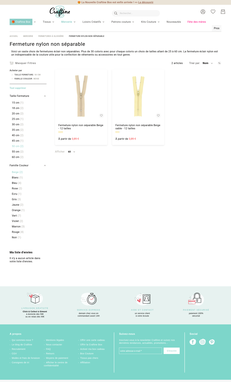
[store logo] (56, 11)
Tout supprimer (18, 88)
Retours (50, 353)
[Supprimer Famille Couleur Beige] (12, 79)
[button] (203, 11)
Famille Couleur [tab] (19, 165)
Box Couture (87, 353)
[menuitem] (47, 22)
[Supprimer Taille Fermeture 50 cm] (12, 75)
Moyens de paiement (57, 358)
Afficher (60, 151)
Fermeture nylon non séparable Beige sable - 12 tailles (138, 127)
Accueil (14, 36)
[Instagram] (202, 342)
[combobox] (134, 11)
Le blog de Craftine (22, 344)
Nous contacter (54, 344)
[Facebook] (193, 342)
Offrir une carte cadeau (92, 340)
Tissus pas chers (89, 358)
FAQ (48, 349)
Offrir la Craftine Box (91, 344)
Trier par (194, 63)
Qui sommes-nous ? (22, 340)
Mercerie (28, 36)
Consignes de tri (20, 362)
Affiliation (85, 362)
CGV (14, 353)
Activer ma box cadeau (92, 349)
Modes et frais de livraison (26, 358)
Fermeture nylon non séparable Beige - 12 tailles (80, 127)
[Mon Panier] (223, 11)
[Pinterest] (212, 342)
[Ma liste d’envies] (213, 11)
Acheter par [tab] (16, 70)
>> (144, 2)
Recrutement (18, 349)
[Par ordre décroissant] (219, 63)
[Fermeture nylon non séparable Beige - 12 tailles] (81, 95)
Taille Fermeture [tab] (19, 95)
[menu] (115, 25)
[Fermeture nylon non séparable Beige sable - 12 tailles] (138, 95)
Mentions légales (55, 340)
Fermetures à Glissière (51, 36)
